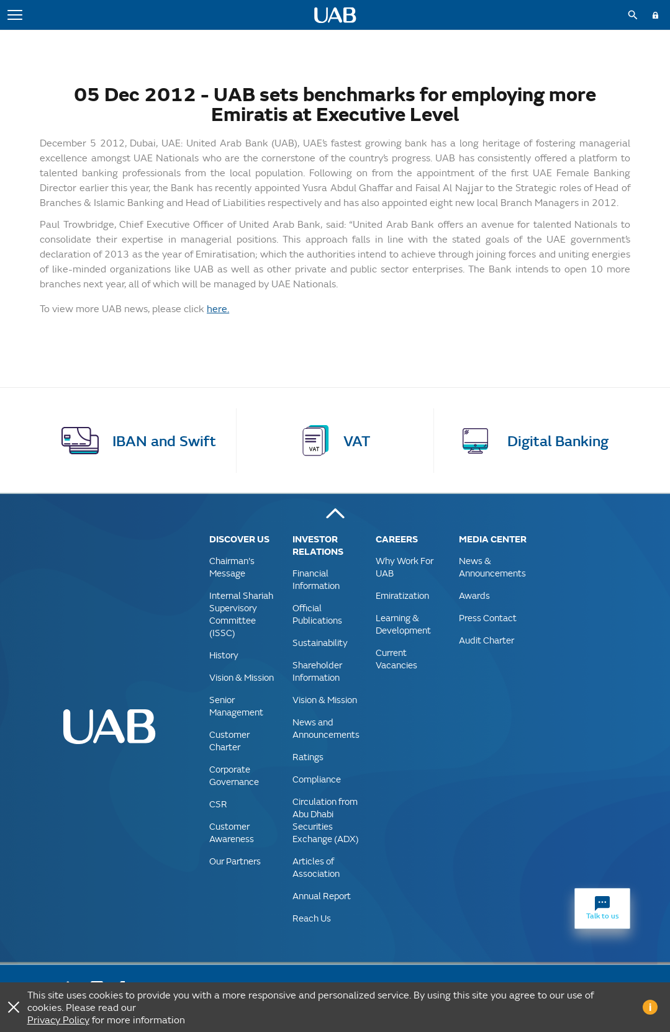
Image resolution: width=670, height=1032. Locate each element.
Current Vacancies (396, 659)
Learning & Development (403, 624)
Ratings (308, 757)
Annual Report (321, 896)
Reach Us (311, 918)
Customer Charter (229, 741)
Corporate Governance (234, 775)
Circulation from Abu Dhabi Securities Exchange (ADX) (325, 820)
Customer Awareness (231, 832)
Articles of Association (316, 867)
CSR (218, 804)
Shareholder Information (317, 671)
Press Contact (488, 618)
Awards (474, 595)
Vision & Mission (241, 677)
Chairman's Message (232, 567)
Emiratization (402, 595)
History (223, 655)
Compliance (316, 779)
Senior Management (236, 706)
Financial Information (316, 579)
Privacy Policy (58, 1019)
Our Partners (235, 861)
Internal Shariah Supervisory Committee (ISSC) (241, 614)
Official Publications (317, 614)
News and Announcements (326, 728)
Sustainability (320, 642)
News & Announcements (492, 567)
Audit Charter (486, 640)
